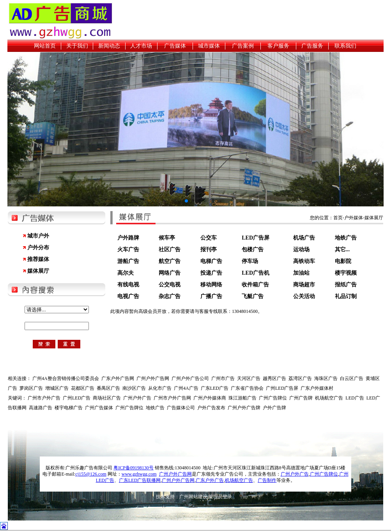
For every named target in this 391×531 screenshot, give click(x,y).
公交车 (208, 238)
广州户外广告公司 (190, 378)
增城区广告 (57, 388)
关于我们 (77, 46)
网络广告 (169, 273)
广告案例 (243, 46)
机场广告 (304, 238)
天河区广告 (248, 378)
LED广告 (354, 398)
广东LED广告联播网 (140, 480)
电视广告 (128, 296)
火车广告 (128, 249)
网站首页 (45, 46)
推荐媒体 (38, 259)
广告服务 (312, 46)
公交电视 (169, 285)
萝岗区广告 (31, 388)
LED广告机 (255, 273)
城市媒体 (209, 46)
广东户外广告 (210, 480)
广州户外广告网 (152, 378)
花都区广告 (82, 388)
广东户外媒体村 (317, 388)
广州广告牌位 (273, 398)
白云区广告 (351, 378)
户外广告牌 (274, 407)
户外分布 (38, 247)
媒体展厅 (38, 271)
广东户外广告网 (117, 378)
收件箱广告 (255, 285)
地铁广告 (346, 238)
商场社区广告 (107, 398)
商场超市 (304, 285)
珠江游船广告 (242, 398)
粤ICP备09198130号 (133, 468)
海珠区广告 (326, 378)
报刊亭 (208, 249)
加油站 (301, 273)
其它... (342, 249)
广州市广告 (223, 378)
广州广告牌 (301, 398)
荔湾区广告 (300, 378)
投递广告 (211, 273)
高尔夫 (125, 273)
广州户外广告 (137, 398)
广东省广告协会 (247, 388)
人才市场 (141, 46)
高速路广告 (40, 407)
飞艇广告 (253, 296)
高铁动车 (304, 261)
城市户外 (38, 236)
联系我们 (345, 46)
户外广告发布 (211, 407)
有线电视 (128, 285)
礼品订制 (346, 296)
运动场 (301, 249)
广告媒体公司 (181, 407)
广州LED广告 (76, 398)
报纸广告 (346, 285)
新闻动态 (109, 46)
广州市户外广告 (44, 398)
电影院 (343, 261)
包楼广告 (253, 249)
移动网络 (211, 285)
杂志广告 (169, 296)
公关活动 (304, 296)
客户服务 (278, 46)
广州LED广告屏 (282, 388)
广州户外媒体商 (209, 398)
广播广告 (211, 296)
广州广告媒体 (99, 407)
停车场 (250, 261)
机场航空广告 (329, 398)
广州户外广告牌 (244, 407)
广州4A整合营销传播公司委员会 (65, 378)
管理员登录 (220, 496)
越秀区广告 (274, 378)
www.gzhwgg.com (139, 474)
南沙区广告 (134, 388)
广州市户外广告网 (172, 398)
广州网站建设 (193, 496)
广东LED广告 (214, 388)
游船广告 (128, 261)
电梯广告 (211, 261)
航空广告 (169, 261)
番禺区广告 (108, 388)
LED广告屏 (255, 238)
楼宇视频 (346, 273)
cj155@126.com (90, 474)
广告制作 (267, 480)
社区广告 (169, 249)
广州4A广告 (186, 388)
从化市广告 (160, 388)
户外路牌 (128, 238)
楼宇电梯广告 (69, 407)
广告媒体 (175, 46)
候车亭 (167, 238)
